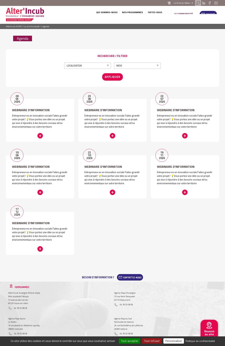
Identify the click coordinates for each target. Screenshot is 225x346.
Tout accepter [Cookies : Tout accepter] (129, 341)
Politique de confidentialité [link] (200, 341)
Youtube (216, 3)
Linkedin (203, 3)
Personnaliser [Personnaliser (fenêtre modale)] (173, 341)
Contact (210, 14)
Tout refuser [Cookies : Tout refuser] (152, 341)
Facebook (209, 3)
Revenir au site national (209, 334)
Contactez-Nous (132, 272)
